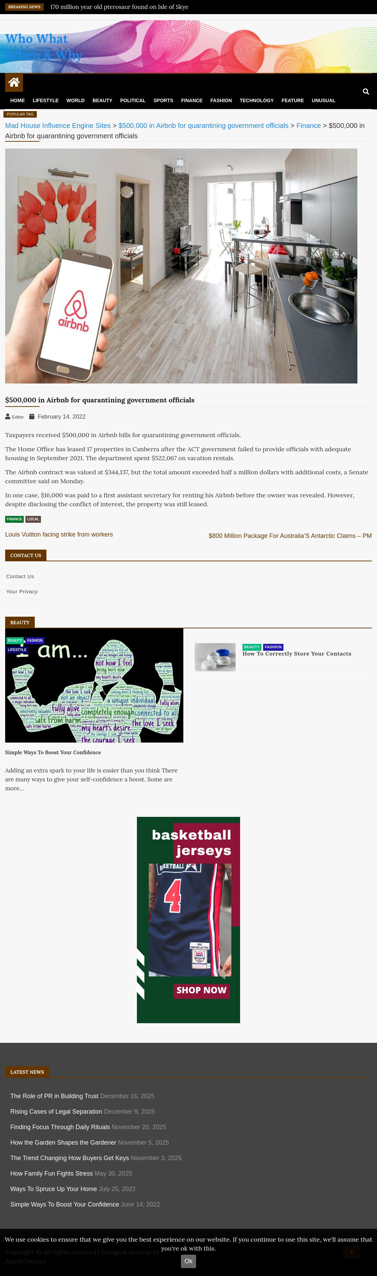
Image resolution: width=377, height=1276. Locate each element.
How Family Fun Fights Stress (51, 1173)
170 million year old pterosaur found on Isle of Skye (119, 7)
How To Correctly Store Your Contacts (297, 654)
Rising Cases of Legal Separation (56, 1111)
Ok (188, 1261)
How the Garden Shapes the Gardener (63, 1142)
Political (133, 100)
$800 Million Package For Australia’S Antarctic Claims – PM (290, 535)
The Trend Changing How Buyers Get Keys (69, 1158)
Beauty (102, 100)
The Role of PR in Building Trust (54, 1096)
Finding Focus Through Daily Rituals (60, 1127)
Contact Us (20, 576)
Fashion (221, 100)
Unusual (323, 100)
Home (17, 100)
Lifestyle (45, 100)
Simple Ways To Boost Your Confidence (53, 752)
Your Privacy (22, 591)
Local (33, 519)
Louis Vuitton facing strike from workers (59, 534)
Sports (163, 100)
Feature (293, 100)
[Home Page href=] (14, 83)
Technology (257, 100)
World (75, 100)
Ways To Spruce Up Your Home (53, 1189)
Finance (192, 100)
